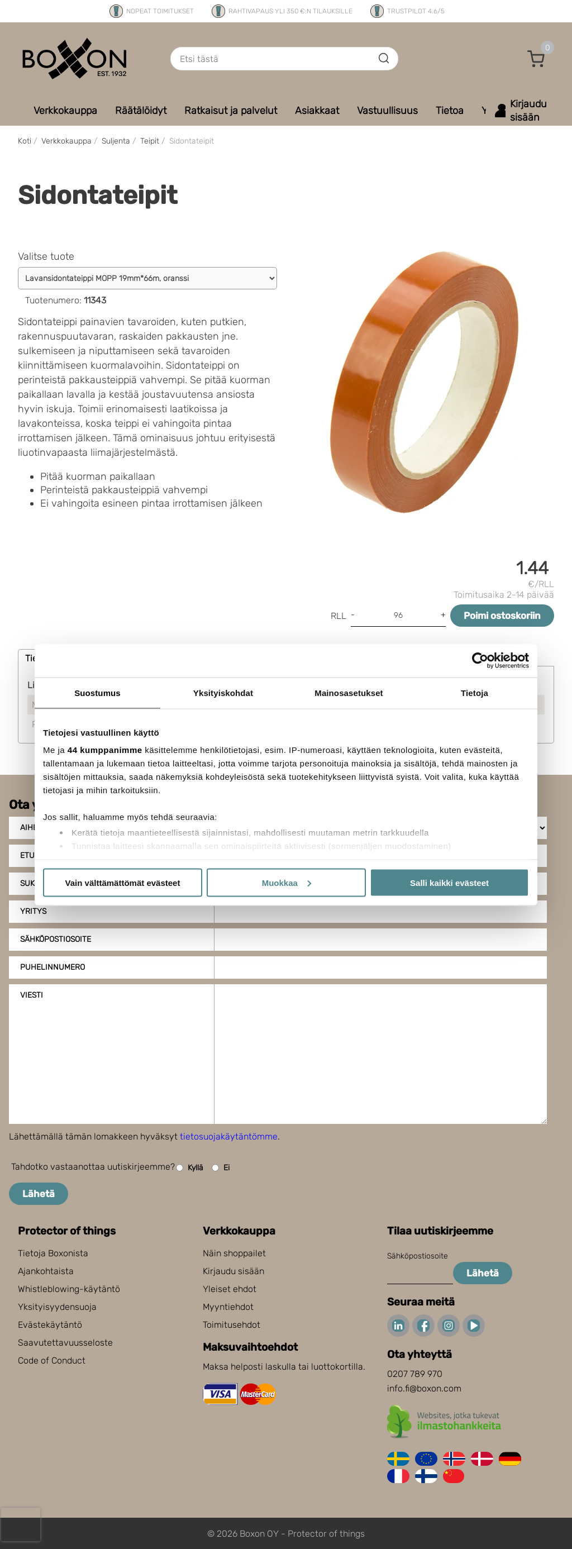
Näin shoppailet (234, 1253)
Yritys (33, 911)
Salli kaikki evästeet (449, 882)
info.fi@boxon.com (424, 1388)
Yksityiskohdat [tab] (223, 692)
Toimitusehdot (231, 1324)
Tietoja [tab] (474, 692)
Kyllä (189, 1168)
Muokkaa (286, 882)
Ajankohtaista (46, 1271)
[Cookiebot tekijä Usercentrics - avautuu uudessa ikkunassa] (480, 660)
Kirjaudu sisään (233, 1271)
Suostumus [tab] (97, 692)
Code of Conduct (51, 1360)
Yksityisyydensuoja (57, 1307)
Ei (221, 1168)
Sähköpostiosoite (55, 939)
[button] (536, 59)
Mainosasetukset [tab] (348, 692)
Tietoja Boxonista (53, 1253)
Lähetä (38, 1193)
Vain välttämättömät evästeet (122, 882)
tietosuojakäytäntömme (229, 1136)
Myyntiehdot (228, 1307)
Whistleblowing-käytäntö (69, 1289)
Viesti (31, 995)
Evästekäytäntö (50, 1324)
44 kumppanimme (105, 750)
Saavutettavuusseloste (65, 1342)
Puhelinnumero (52, 967)
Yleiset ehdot (229, 1289)
